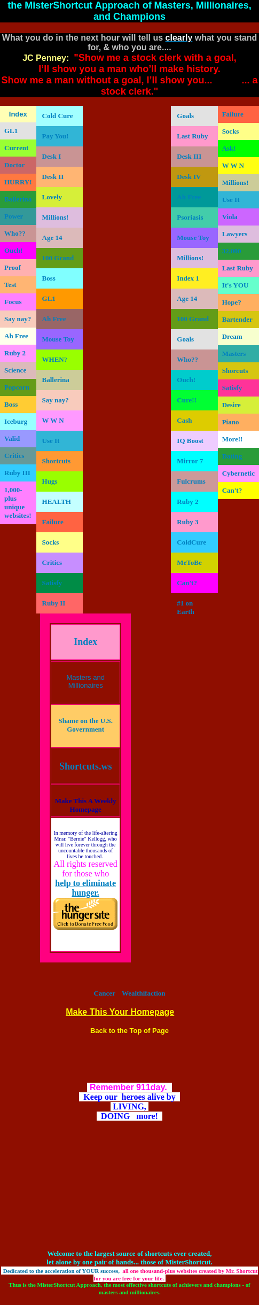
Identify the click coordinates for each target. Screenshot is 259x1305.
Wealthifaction (144, 993)
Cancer (104, 993)
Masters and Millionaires (85, 681)
